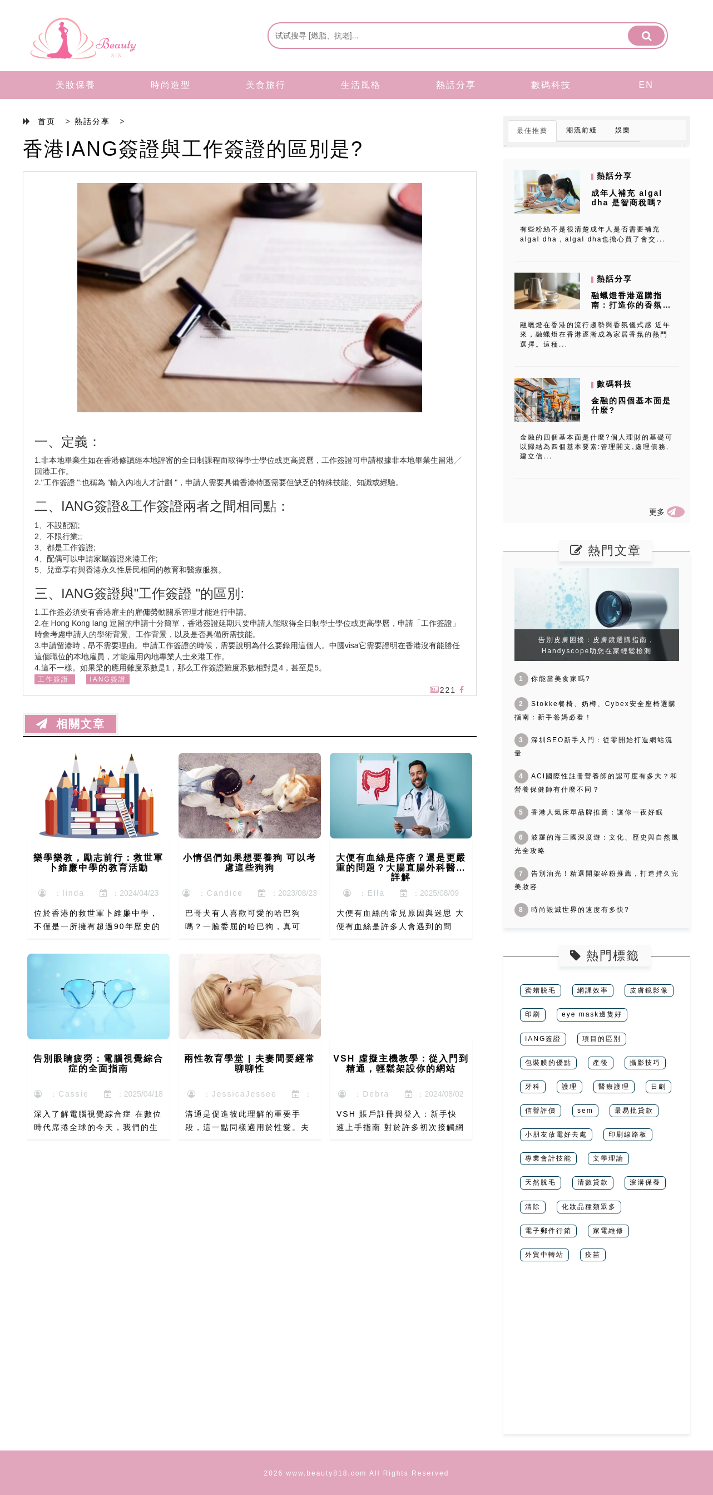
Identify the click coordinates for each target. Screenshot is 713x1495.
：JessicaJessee (232, 1093)
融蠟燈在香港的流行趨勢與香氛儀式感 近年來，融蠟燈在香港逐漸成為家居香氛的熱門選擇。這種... (595, 334)
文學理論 (608, 1158)
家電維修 (608, 1231)
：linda (61, 893)
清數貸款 (592, 1182)
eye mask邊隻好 (592, 1014)
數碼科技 (551, 85)
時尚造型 (171, 85)
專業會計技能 (548, 1158)
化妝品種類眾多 (589, 1207)
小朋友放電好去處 (556, 1134)
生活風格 (361, 85)
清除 (533, 1207)
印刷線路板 (627, 1134)
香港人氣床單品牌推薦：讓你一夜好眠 (589, 812)
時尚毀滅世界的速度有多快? (572, 910)
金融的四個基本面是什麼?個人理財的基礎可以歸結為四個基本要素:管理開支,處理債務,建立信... (596, 446)
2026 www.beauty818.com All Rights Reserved (356, 1473)
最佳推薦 (532, 131)
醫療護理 (614, 1087)
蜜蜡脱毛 (540, 990)
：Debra (363, 1093)
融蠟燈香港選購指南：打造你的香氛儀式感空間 (631, 305)
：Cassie (61, 1093)
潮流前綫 (581, 130)
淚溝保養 (645, 1182)
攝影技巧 (645, 1063)
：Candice (212, 893)
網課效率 (592, 990)
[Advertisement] (596, 1356)
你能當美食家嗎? (552, 679)
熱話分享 (456, 85)
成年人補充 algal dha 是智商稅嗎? (626, 198)
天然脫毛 (540, 1182)
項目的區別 (601, 1039)
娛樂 (623, 130)
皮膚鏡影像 (649, 990)
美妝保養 (76, 85)
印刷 (533, 1014)
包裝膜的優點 (548, 1063)
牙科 (533, 1087)
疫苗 (593, 1255)
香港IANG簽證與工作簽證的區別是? (193, 148)
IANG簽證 (108, 679)
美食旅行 (266, 85)
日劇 (658, 1087)
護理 (569, 1087)
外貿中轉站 (544, 1255)
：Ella (364, 893)
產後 (600, 1063)
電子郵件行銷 (548, 1231)
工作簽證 (53, 679)
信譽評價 (540, 1110)
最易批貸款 (634, 1110)
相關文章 (70, 724)
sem (585, 1110)
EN (646, 85)
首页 (47, 121)
